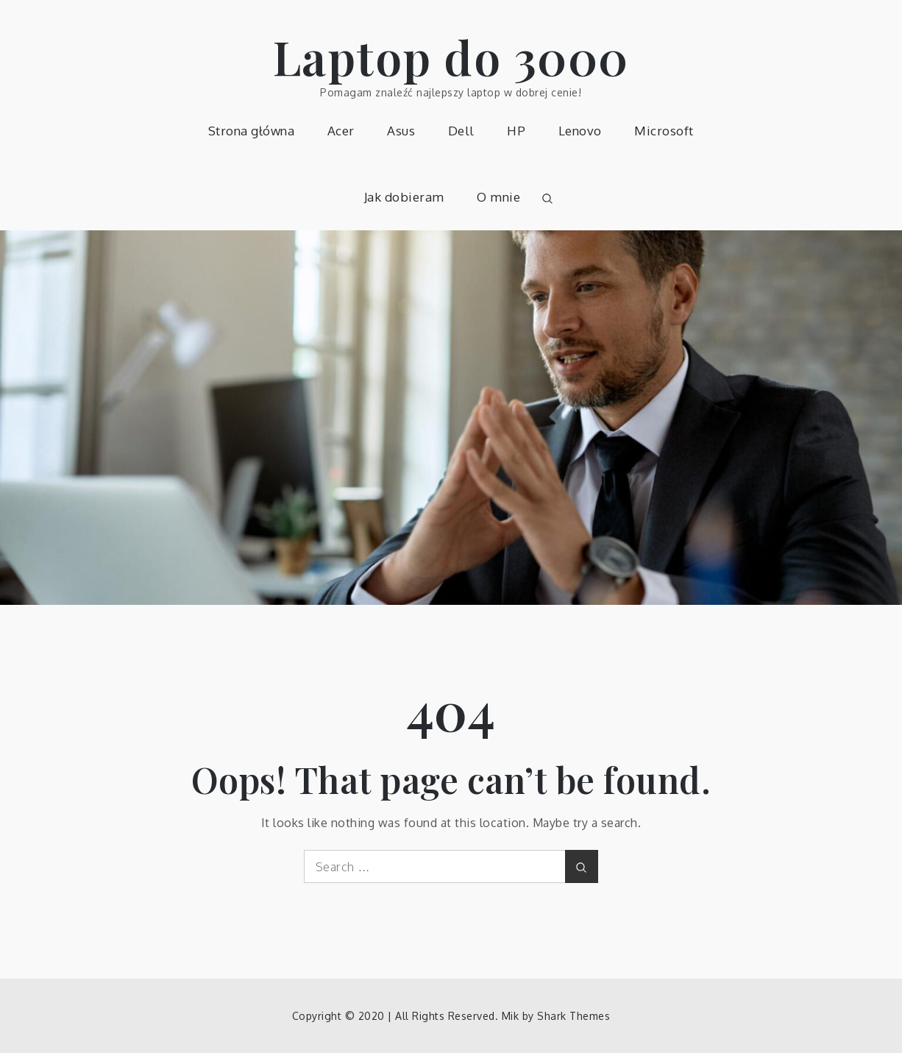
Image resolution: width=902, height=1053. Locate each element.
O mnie (498, 197)
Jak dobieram (404, 197)
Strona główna (251, 130)
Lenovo (580, 130)
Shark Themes (573, 1016)
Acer (341, 130)
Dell (461, 130)
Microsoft (664, 130)
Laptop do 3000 (451, 56)
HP (516, 130)
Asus (401, 130)
